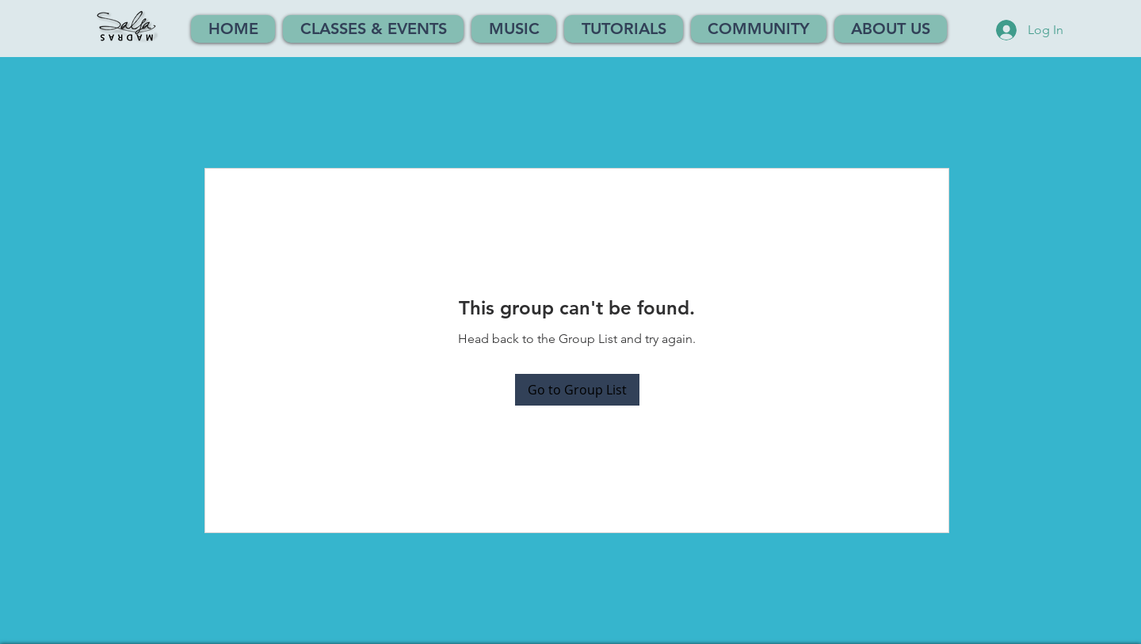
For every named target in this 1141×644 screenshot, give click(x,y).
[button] (373, 29)
